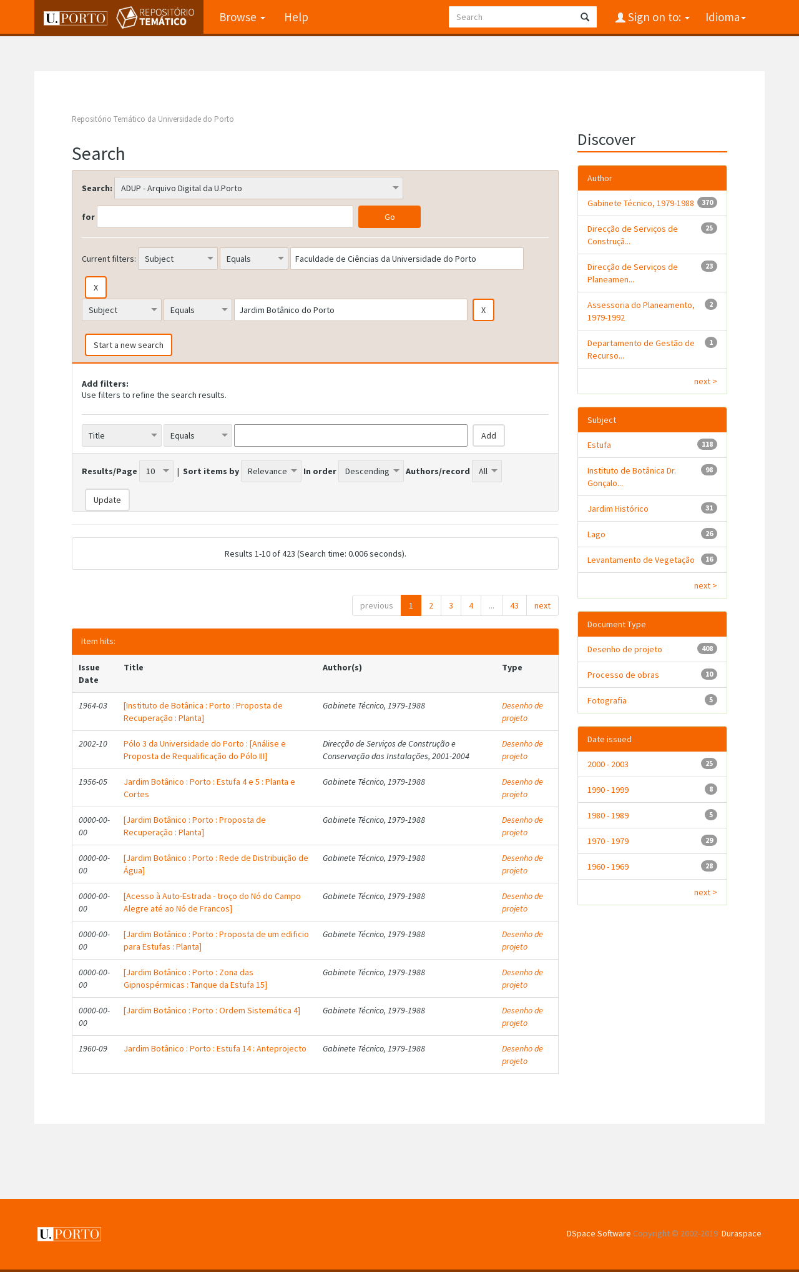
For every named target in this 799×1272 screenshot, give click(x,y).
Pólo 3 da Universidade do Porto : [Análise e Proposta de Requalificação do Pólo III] (205, 750)
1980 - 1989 (608, 815)
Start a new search (129, 344)
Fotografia (607, 700)
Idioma (725, 16)
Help (296, 16)
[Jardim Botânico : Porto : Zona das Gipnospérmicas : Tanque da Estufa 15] (195, 978)
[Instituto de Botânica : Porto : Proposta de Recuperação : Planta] (203, 711)
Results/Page (109, 471)
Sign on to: (657, 16)
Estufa (599, 444)
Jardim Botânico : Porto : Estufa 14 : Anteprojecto (215, 1048)
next (542, 605)
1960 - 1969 (608, 866)
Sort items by (211, 471)
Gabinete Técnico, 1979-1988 (640, 203)
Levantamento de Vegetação (641, 559)
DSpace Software (599, 1233)
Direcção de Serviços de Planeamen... (632, 273)
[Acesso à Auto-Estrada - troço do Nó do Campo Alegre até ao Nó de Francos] (212, 902)
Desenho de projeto (522, 711)
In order (319, 471)
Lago (596, 534)
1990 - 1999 (608, 789)
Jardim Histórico (618, 508)
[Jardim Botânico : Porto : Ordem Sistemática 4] (212, 1010)
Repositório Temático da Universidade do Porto (153, 119)
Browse (242, 16)
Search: (97, 188)
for (88, 216)
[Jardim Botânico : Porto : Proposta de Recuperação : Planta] (195, 826)
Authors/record (438, 471)
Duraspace (742, 1233)
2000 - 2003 (608, 764)
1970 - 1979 (608, 841)
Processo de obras (623, 674)
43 (514, 605)
